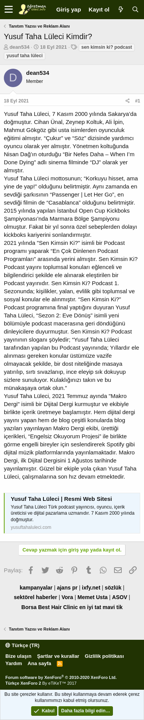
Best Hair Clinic (58, 607)
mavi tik (112, 607)
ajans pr (67, 588)
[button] (9, 9)
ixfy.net (91, 588)
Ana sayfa (39, 663)
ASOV (119, 597)
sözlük (113, 588)
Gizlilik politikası (104, 656)
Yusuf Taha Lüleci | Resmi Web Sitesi (61, 498)
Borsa (29, 607)
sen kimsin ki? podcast (106, 47)
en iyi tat (90, 607)
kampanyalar (36, 588)
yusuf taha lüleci (25, 55)
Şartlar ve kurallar (58, 656)
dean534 (20, 47)
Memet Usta (93, 597)
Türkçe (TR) (22, 645)
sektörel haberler (35, 597)
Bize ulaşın (18, 656)
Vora (67, 597)
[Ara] (135, 9)
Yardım (13, 663)
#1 (137, 101)
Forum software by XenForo (61, 677)
